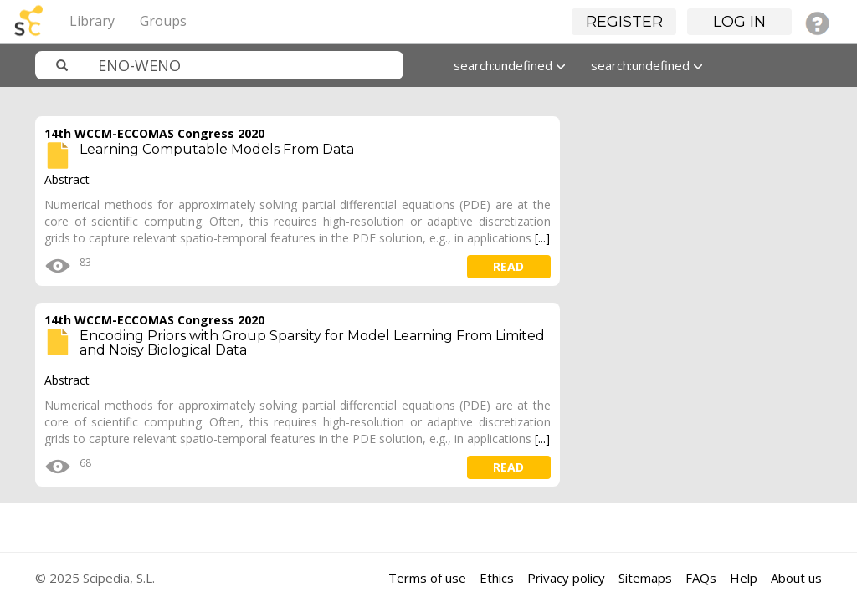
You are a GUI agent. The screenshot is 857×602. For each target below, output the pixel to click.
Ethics (497, 577)
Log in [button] (739, 22)
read (508, 266)
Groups (163, 21)
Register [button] (624, 22)
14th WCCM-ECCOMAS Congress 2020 (154, 133)
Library (92, 21)
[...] (542, 238)
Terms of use (427, 577)
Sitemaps (645, 577)
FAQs (700, 577)
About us (796, 577)
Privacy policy (566, 577)
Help (743, 577)
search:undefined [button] (510, 65)
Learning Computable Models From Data (217, 149)
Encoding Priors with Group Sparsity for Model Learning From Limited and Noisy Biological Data (312, 343)
